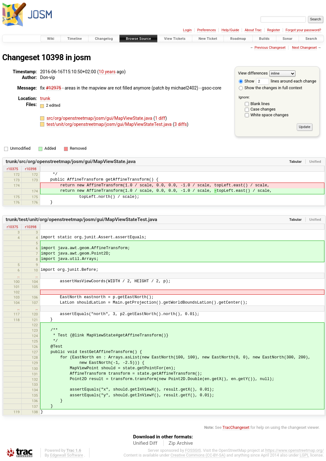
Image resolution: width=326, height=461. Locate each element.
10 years (107, 71)
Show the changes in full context (270, 87)
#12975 (53, 87)
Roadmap (238, 39)
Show (246, 81)
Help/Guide (230, 30)
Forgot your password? (303, 30)
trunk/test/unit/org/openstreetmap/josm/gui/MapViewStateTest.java (81, 219)
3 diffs (180, 124)
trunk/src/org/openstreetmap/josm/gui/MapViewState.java (71, 161)
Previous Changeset (269, 48)
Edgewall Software (66, 455)
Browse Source (138, 39)
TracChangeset (236, 427)
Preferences (206, 30)
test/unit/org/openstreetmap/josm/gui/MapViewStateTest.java (109, 124)
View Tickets (174, 39)
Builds (264, 39)
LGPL (304, 455)
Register (273, 30)
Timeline (74, 39)
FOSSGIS (193, 450)
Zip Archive (181, 443)
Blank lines (260, 103)
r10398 (31, 169)
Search (311, 39)
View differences (253, 73)
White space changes (270, 114)
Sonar (288, 39)
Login (187, 30)
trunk (45, 98)
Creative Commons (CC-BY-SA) (198, 455)
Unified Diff (145, 443)
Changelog (104, 39)
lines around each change (286, 81)
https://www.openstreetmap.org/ (294, 450)
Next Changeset (304, 48)
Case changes (263, 109)
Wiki (50, 39)
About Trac (253, 30)
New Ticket (208, 39)
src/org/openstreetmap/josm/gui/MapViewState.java (99, 118)
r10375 (12, 169)
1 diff (160, 118)
